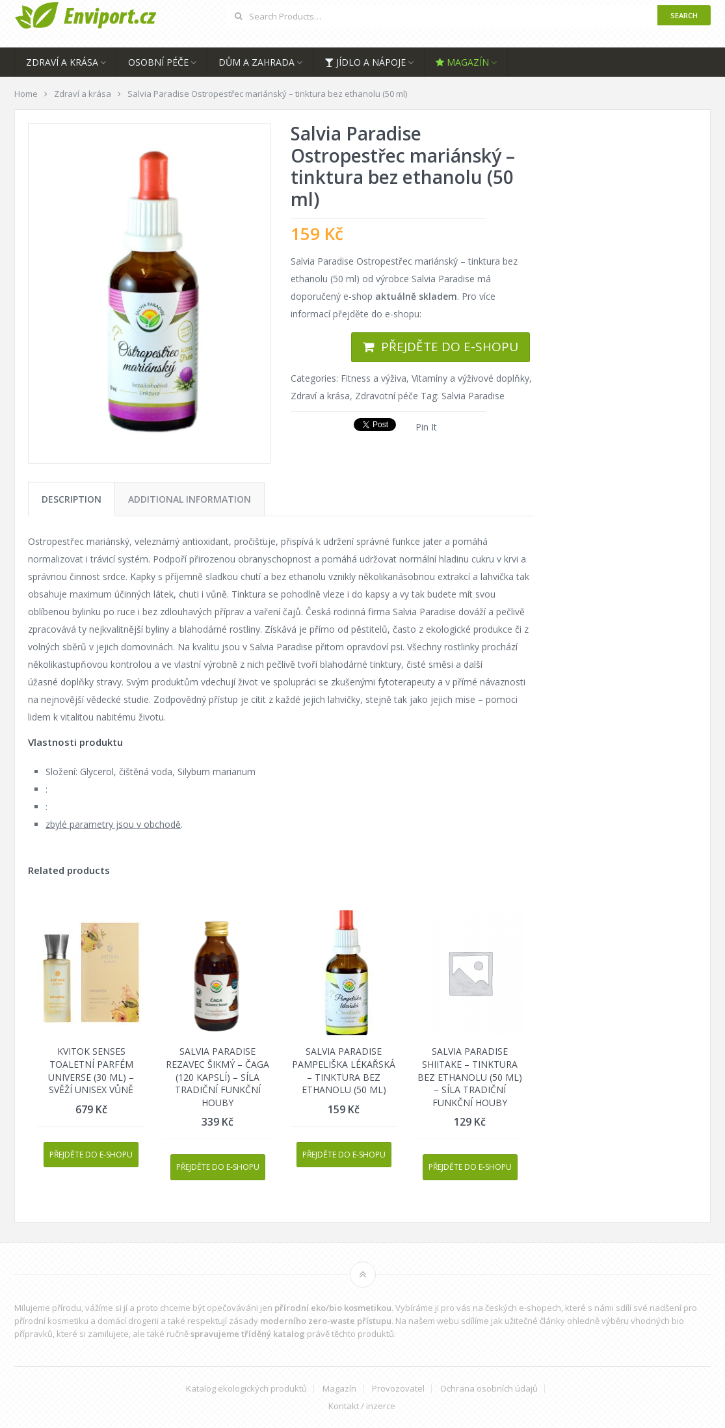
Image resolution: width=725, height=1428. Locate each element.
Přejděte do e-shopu (449, 346)
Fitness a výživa (373, 378)
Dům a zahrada (256, 62)
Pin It (426, 427)
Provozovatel (398, 1388)
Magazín (462, 62)
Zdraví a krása (62, 62)
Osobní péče (158, 62)
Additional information (189, 499)
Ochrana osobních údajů (489, 1388)
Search (684, 15)
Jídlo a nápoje (365, 62)
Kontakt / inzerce (361, 1406)
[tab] (71, 499)
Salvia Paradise (473, 396)
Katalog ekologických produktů (246, 1388)
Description (71, 499)
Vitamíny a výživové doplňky (470, 378)
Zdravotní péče (386, 396)
